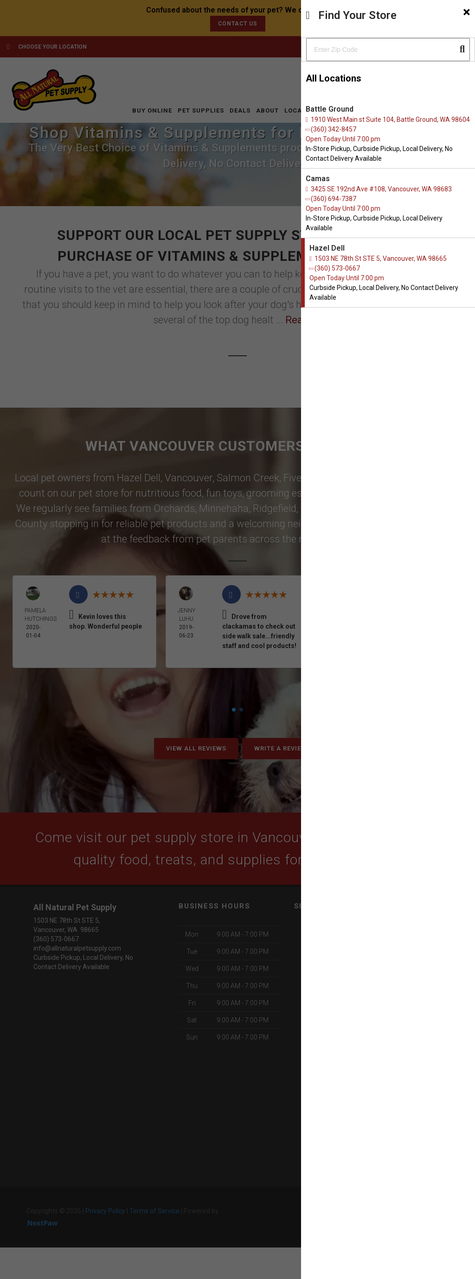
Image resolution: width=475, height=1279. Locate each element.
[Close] (466, 12)
